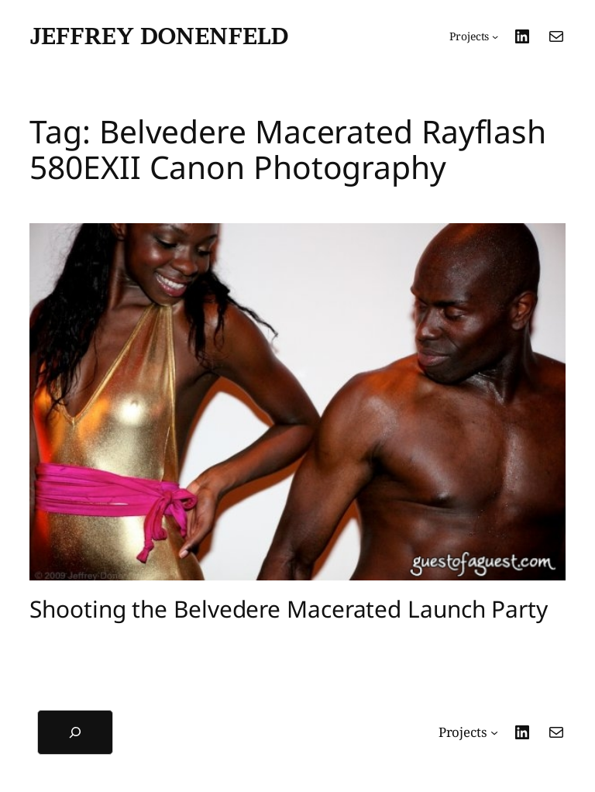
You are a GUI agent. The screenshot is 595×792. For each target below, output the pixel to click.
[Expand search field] (75, 732)
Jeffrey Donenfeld (158, 36)
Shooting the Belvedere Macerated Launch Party (288, 609)
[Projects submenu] (473, 36)
